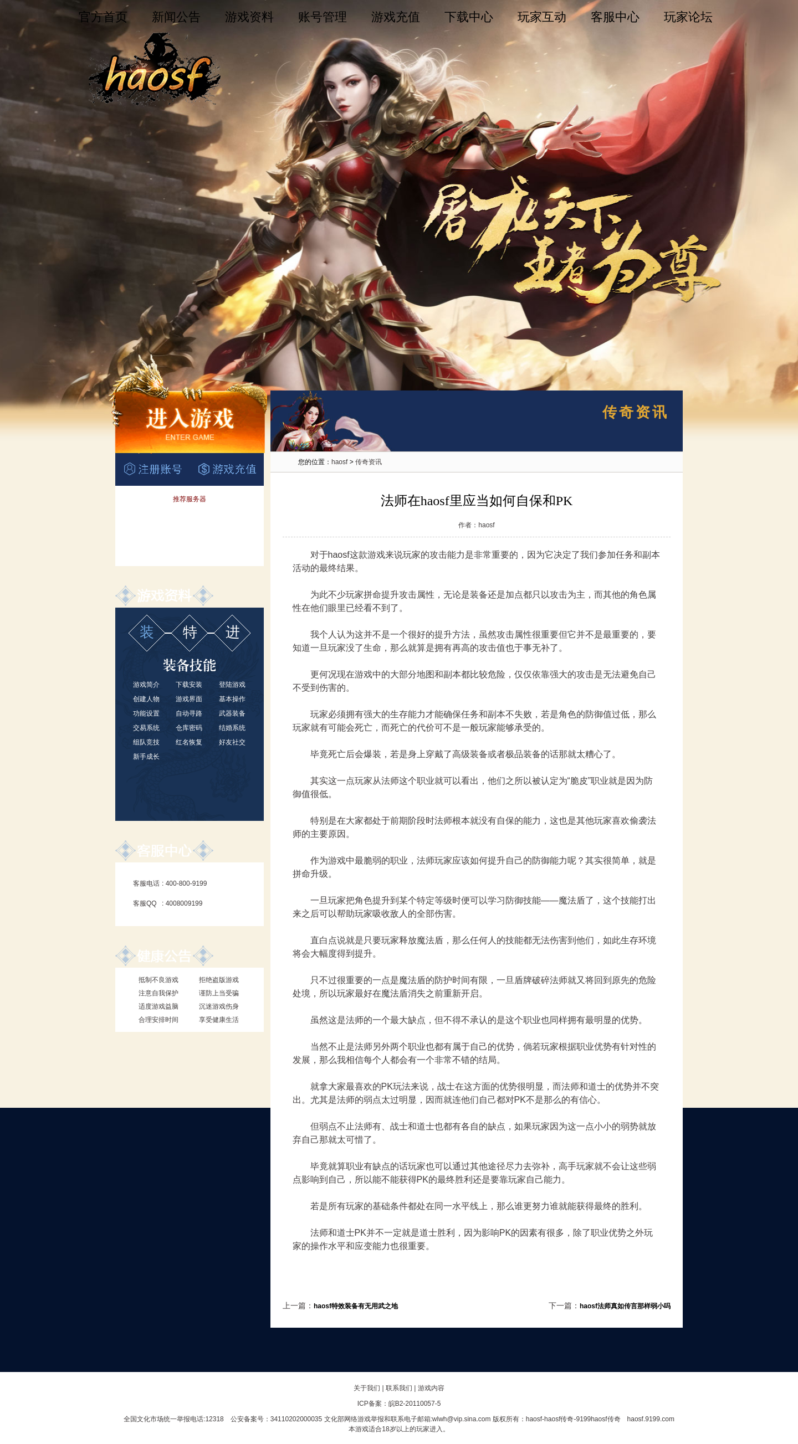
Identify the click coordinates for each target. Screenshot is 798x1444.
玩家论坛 (688, 17)
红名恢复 (189, 742)
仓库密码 (189, 728)
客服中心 (615, 17)
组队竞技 (146, 742)
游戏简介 (146, 684)
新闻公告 (176, 17)
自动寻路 (189, 713)
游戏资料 (249, 17)
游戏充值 (395, 17)
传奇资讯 (368, 462)
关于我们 (367, 1388)
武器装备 (232, 713)
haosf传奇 (559, 1419)
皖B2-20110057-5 (414, 1403)
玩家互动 (542, 17)
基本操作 (232, 699)
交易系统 (146, 728)
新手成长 (146, 756)
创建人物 (146, 699)
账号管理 (322, 17)
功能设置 (146, 713)
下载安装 (189, 684)
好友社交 (232, 742)
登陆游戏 (232, 684)
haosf (339, 462)
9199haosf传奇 (598, 1419)
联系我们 (399, 1388)
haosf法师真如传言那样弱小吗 (625, 1306)
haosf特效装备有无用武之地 (356, 1306)
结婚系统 (232, 728)
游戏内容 (431, 1388)
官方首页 (103, 17)
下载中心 (468, 17)
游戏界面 (189, 699)
